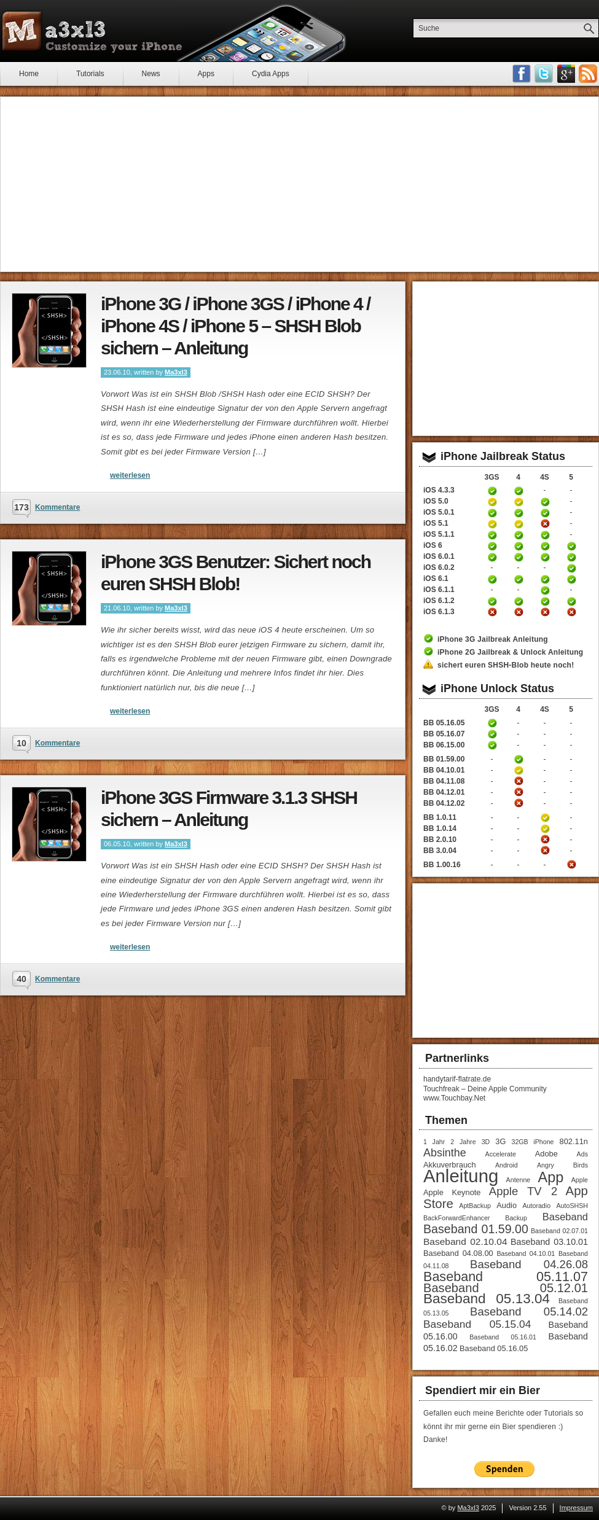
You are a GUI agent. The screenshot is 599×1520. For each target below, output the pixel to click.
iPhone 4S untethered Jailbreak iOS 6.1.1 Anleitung (545, 590)
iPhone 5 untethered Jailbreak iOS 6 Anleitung (571, 546)
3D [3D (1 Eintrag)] (486, 1141)
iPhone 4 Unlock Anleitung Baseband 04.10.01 (518, 770)
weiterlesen (130, 475)
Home (29, 73)
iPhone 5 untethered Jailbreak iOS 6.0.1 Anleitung (571, 557)
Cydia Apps (270, 73)
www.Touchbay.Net (454, 1098)
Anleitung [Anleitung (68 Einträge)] (460, 1176)
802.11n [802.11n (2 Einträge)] (574, 1141)
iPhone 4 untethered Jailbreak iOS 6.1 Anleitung (518, 579)
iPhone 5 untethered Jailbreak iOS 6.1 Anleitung (571, 579)
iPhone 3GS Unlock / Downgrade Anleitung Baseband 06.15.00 (492, 745)
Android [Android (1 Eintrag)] (506, 1165)
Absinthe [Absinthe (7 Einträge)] (444, 1153)
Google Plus (566, 73)
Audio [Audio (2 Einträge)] (506, 1205)
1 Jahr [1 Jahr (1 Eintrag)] (434, 1141)
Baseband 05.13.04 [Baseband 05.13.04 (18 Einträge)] (486, 1298)
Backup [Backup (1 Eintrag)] (516, 1218)
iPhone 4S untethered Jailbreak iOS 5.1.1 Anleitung (545, 535)
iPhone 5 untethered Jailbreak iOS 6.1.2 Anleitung (571, 601)
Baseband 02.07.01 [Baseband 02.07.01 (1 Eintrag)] (559, 1230)
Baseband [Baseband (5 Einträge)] (565, 1216)
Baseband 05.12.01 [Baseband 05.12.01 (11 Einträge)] (505, 1288)
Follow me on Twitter (543, 73)
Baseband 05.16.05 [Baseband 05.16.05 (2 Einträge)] (494, 1348)
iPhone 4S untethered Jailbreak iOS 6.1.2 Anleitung (545, 601)
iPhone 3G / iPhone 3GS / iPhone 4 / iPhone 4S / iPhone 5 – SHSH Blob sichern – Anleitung (235, 326)
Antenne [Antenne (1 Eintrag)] (518, 1179)
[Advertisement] (299, 184)
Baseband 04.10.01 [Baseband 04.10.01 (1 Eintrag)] (525, 1253)
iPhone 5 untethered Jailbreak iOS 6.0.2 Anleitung (571, 568)
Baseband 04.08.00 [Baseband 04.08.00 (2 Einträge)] (458, 1253)
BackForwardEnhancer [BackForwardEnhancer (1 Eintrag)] (456, 1218)
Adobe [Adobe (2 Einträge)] (546, 1153)
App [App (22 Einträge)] (551, 1177)
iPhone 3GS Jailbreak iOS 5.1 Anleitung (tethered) (492, 524)
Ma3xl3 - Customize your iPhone (92, 31)
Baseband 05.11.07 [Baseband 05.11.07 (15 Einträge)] (505, 1276)
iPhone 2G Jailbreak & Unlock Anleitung (510, 652)
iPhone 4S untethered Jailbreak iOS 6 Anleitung (545, 546)
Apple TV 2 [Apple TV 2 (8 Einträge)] (523, 1191)
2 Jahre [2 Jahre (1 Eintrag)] (463, 1141)
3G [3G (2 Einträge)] (500, 1141)
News (151, 73)
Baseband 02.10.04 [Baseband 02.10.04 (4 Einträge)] (465, 1241)
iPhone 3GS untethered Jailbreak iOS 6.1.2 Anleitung (492, 601)
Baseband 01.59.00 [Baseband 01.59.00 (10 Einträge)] (475, 1229)
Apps (206, 73)
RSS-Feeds (588, 73)
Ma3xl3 (176, 372)
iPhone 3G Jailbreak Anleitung (492, 639)
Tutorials (90, 73)
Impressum (576, 1507)
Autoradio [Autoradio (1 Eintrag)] (536, 1205)
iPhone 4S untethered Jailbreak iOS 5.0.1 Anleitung (545, 513)
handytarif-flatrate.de (457, 1079)
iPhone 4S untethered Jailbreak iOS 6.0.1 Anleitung (545, 557)
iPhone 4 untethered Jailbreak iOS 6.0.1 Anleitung (518, 557)
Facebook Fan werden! (521, 73)
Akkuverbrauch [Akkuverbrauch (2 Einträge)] (449, 1164)
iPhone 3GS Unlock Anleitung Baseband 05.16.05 (492, 723)
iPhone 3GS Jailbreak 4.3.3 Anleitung (492, 491)
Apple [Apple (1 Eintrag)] (579, 1179)
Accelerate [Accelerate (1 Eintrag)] (500, 1154)
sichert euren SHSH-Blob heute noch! (505, 665)
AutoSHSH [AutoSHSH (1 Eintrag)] (572, 1205)
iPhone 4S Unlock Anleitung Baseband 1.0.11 (545, 817)
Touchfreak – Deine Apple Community (485, 1089)
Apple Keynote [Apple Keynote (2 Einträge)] (451, 1192)
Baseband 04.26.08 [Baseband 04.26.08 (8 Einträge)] (529, 1264)
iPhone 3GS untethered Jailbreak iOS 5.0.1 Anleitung (492, 513)
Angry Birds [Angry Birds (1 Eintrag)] (562, 1165)
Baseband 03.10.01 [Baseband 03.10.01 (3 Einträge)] (549, 1242)
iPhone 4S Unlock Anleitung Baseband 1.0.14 (545, 828)
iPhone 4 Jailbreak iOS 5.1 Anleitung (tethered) (518, 524)
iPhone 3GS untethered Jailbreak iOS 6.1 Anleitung (492, 579)
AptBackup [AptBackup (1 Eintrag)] (475, 1205)
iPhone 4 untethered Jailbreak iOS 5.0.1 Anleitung (518, 513)
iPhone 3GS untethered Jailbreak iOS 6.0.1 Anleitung (492, 557)
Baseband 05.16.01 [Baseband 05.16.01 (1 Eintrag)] (502, 1337)
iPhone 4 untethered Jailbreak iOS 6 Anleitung (518, 546)
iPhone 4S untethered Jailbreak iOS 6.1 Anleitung (545, 579)
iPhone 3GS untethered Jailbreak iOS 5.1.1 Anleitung (492, 535)
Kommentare (57, 507)
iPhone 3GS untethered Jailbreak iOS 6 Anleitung (492, 546)
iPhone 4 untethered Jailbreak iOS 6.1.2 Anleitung (518, 601)
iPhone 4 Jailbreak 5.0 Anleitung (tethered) (518, 502)
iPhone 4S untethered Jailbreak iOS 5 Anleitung (545, 502)
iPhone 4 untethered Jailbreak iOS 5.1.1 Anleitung (518, 535)
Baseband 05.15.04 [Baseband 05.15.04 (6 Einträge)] (477, 1324)
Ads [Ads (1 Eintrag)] (582, 1154)
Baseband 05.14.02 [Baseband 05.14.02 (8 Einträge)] (529, 1311)
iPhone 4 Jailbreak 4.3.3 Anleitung (518, 491)
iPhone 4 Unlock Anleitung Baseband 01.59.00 (518, 759)
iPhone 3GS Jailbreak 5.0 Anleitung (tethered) (492, 502)
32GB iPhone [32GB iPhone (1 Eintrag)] (532, 1141)
